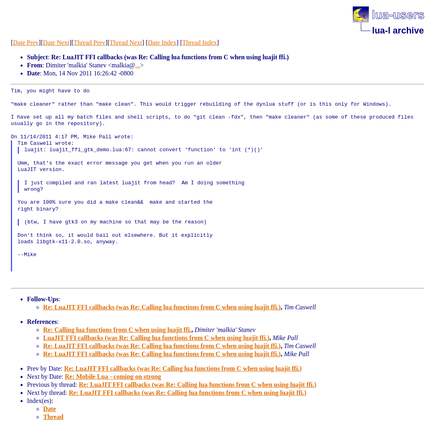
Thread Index (199, 42)
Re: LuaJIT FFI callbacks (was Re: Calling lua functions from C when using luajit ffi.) (162, 307)
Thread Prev (89, 42)
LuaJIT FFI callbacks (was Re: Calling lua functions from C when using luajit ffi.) (156, 337)
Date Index (162, 42)
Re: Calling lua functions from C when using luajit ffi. (117, 329)
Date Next (56, 42)
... (137, 65)
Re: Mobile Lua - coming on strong (113, 376)
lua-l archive (398, 30)
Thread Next (126, 42)
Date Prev (26, 42)
